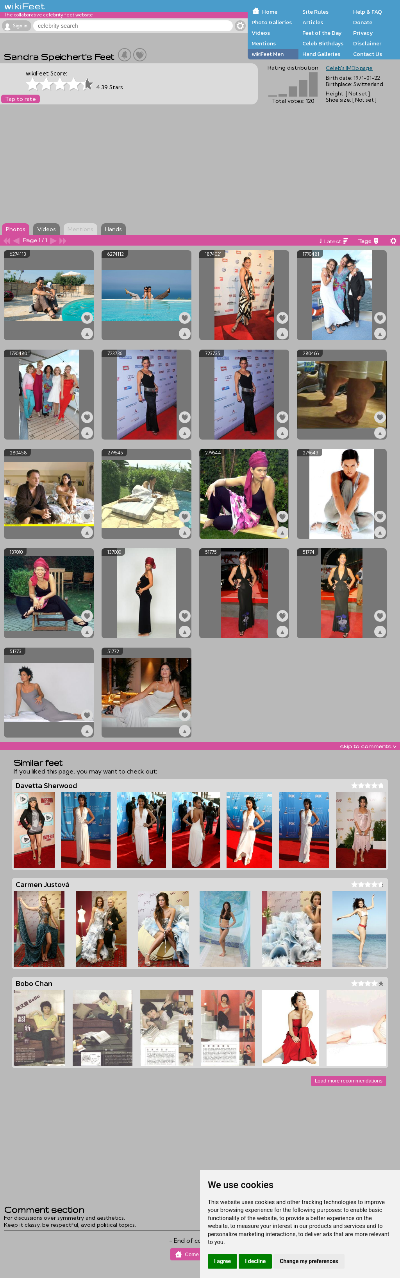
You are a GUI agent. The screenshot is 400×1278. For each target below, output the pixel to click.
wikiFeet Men (268, 54)
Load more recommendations (348, 1081)
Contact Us (367, 54)
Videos (261, 33)
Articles (312, 22)
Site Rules (315, 11)
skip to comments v (368, 746)
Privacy (363, 33)
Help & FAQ (367, 11)
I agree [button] (222, 1261)
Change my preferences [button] (309, 1261)
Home (269, 11)
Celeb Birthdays (322, 43)
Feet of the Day (322, 33)
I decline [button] (255, 1261)
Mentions (264, 43)
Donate (362, 22)
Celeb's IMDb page (349, 68)
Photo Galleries (272, 22)
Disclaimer (367, 43)
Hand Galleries (321, 54)
